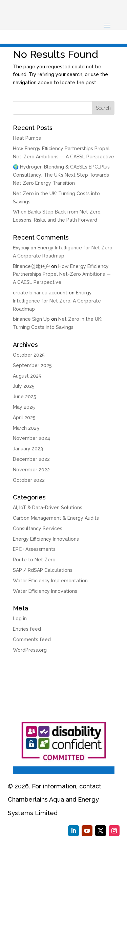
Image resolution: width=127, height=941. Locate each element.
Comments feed (32, 639)
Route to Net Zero (34, 559)
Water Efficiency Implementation (50, 580)
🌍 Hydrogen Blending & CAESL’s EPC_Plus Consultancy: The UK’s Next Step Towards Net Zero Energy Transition (61, 175)
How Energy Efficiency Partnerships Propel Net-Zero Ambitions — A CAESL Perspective (62, 274)
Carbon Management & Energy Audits (56, 518)
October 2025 (29, 355)
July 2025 (24, 386)
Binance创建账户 (31, 266)
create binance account (40, 292)
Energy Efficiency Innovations (46, 539)
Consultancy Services (37, 528)
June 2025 (24, 396)
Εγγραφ (21, 247)
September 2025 (32, 365)
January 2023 (28, 448)
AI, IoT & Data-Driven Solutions (47, 507)
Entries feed (27, 629)
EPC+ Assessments (34, 549)
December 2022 (31, 459)
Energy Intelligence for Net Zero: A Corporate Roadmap (57, 301)
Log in (20, 618)
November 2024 (31, 438)
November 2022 (31, 469)
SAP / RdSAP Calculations (42, 570)
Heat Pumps (27, 138)
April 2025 (24, 417)
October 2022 (29, 480)
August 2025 (27, 376)
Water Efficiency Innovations (45, 591)
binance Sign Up (31, 319)
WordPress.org (30, 650)
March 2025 (26, 428)
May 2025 (24, 407)
